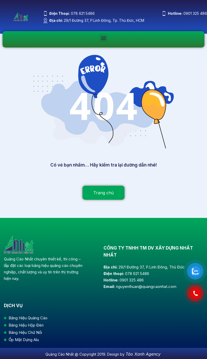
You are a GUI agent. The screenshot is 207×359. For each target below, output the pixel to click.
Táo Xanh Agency (143, 354)
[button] (103, 38)
